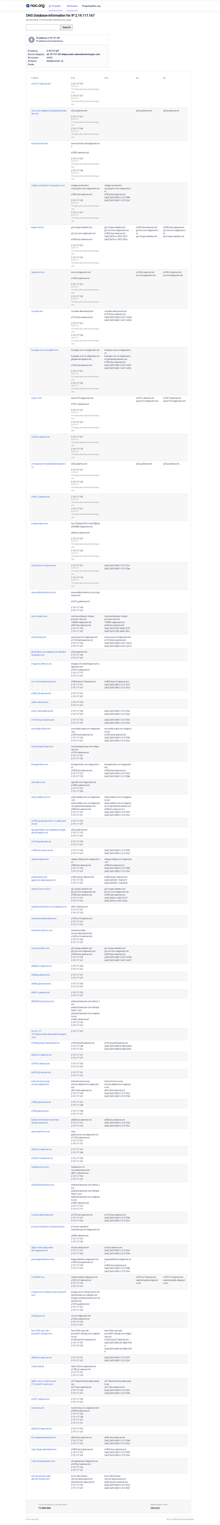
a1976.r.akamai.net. (80, 752)
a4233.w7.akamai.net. (41, 1055)
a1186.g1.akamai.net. (81, 1369)
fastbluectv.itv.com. (40, 1167)
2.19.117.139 (77, 200)
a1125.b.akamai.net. (80, 1137)
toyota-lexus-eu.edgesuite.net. (85, 1408)
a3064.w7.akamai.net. (41, 1428)
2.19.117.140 (77, 170)
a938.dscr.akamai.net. (81, 865)
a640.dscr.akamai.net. (81, 625)
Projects (55, 6)
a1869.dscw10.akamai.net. (83, 681)
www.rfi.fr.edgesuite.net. (82, 398)
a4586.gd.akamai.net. (41, 983)
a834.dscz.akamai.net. (81, 1437)
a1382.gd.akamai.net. (41, 1102)
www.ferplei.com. (39, 616)
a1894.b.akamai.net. (80, 1411)
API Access (72, 6)
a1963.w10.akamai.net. (82, 918)
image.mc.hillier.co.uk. (41, 664)
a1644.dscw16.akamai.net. (43, 565)
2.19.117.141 (77, 1072)
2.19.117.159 (77, 1345)
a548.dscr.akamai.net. (81, 809)
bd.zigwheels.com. (40, 764)
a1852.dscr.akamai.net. (82, 194)
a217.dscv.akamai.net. (81, 1387)
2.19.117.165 (77, 1158)
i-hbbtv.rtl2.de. (37, 1366)
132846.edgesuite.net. (81, 622)
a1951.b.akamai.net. (80, 670)
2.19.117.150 (77, 296)
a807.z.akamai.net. (80, 1173)
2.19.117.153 (77, 1428)
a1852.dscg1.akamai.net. (82, 877)
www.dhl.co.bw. (38, 782)
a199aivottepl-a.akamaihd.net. (45, 1043)
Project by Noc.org (91, 6)
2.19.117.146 (77, 128)
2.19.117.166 (77, 791)
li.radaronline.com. (39, 523)
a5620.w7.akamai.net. (41, 1149)
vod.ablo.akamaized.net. (82, 311)
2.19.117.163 (77, 550)
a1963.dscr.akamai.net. (82, 365)
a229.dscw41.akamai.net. (83, 1482)
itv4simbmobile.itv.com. (42, 930)
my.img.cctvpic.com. (40, 948)
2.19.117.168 (77, 1105)
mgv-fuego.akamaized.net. (44, 1449)
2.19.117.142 (77, 868)
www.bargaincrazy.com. (42, 746)
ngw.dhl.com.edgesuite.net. (83, 782)
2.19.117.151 (77, 410)
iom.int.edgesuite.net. (81, 272)
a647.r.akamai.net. (79, 907)
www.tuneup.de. (38, 637)
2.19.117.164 (77, 1253)
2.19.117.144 (77, 607)
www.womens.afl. (39, 143)
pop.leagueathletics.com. (43, 1259)
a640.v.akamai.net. (40, 702)
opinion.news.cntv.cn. (41, 889)
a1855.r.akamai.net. (80, 152)
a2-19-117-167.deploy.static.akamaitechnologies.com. (48, 1034)
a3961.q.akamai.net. (40, 992)
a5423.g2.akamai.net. (41, 1072)
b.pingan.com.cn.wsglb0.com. (45, 350)
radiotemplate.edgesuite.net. (84, 1277)
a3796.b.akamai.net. (40, 1063)
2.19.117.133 (77, 913)
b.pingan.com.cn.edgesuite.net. (85, 350)
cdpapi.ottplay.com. (40, 859)
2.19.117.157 (77, 84)
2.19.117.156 (77, 497)
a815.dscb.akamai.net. (81, 1090)
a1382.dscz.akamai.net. (42, 850)
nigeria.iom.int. (38, 272)
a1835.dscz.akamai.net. (82, 1449)
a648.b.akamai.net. (80, 1235)
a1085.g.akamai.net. (80, 785)
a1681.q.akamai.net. (40, 497)
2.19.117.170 (77, 449)
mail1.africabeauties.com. (43, 1461)
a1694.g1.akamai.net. (81, 1464)
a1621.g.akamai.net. (80, 601)
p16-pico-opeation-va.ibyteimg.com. (48, 1226)
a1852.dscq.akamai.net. (82, 1262)
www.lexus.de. (38, 1408)
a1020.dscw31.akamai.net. (83, 1339)
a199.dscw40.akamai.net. (83, 1043)
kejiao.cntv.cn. (37, 227)
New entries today (159, 1505)
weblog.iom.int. (38, 1316)
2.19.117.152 (77, 383)
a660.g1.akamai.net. (80, 532)
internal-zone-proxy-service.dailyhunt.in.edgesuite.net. (85, 1084)
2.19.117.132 (77, 1063)
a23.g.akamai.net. (79, 110)
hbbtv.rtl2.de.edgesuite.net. (83, 1366)
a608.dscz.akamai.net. (81, 1120)
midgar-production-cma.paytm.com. (48, 185)
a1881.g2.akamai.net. (41, 693)
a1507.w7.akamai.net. (81, 1280)
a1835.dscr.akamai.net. (82, 239)
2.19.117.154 (77, 335)
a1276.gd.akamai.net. (41, 841)
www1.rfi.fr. (36, 398)
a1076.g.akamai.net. (80, 1304)
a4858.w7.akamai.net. (41, 966)
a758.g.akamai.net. (40, 1111)
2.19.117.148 (77, 1046)
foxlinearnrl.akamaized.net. (44, 918)
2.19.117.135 (77, 1283)
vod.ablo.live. (37, 311)
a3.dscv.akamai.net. (80, 1247)
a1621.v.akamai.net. (40, 1399)
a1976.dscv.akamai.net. (82, 317)
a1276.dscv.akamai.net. (82, 1215)
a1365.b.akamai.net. (80, 278)
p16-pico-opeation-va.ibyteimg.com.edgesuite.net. (85, 1229)
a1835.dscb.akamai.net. (82, 735)
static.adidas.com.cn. (41, 797)
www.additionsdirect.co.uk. (43, 592)
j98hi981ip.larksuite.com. (42, 1001)
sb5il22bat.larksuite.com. (42, 1185)
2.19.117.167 (77, 96)
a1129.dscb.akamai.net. (82, 640)
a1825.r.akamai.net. (80, 1019)
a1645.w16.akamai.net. (82, 936)
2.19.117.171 (77, 673)
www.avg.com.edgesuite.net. (84, 637)
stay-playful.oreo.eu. (40, 1131)
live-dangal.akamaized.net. (43, 1437)
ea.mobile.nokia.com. (41, 728)
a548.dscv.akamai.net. (41, 1357)
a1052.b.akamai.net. (40, 437)
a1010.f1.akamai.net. (41, 84)
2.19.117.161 (77, 693)
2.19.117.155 (77, 257)
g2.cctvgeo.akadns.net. (81, 227)
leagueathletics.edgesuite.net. (85, 1259)
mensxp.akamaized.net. (42, 1215)
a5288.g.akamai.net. (40, 975)
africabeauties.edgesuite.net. (84, 1461)
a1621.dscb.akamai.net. (42, 711)
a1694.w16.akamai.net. (42, 1158)
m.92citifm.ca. (38, 1277)
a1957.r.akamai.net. (80, 404)
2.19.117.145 (77, 1176)
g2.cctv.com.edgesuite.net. (83, 233)
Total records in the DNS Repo (52, 1505)
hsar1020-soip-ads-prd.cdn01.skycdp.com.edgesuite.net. (85, 1333)
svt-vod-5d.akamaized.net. (43, 681)
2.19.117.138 (77, 1111)
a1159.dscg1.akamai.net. (43, 720)
